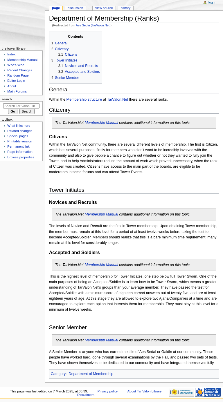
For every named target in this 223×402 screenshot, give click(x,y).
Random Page (17, 75)
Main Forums (17, 91)
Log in (212, 2)
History (126, 8)
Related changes (19, 131)
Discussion (75, 8)
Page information (20, 151)
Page (56, 8)
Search (7, 99)
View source (104, 8)
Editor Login (16, 80)
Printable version (19, 141)
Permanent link (18, 146)
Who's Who (15, 65)
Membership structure (84, 99)
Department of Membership (91, 374)
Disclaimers (85, 394)
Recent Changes (19, 70)
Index (11, 54)
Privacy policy (108, 391)
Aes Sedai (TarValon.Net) (93, 25)
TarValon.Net (117, 99)
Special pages (17, 136)
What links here (18, 125)
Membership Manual (101, 123)
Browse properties (20, 157)
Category (58, 374)
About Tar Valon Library (144, 391)
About (11, 86)
